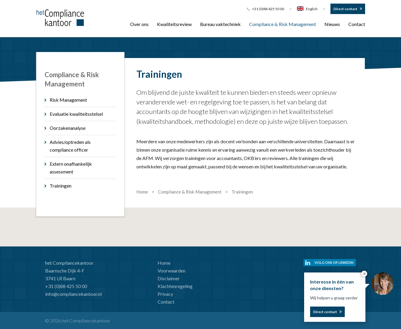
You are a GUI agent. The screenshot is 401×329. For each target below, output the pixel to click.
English (307, 9)
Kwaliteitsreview (174, 24)
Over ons (139, 24)
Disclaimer (169, 278)
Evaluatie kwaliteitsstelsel (76, 114)
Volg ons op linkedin (334, 262)
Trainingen (60, 185)
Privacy (165, 294)
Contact (356, 24)
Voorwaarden (171, 270)
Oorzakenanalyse (68, 128)
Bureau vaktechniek (220, 24)
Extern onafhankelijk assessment (71, 167)
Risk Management (68, 100)
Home (164, 263)
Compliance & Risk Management (282, 24)
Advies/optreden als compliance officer (70, 146)
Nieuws (332, 24)
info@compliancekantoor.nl (73, 294)
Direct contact (345, 9)
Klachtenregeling (175, 286)
